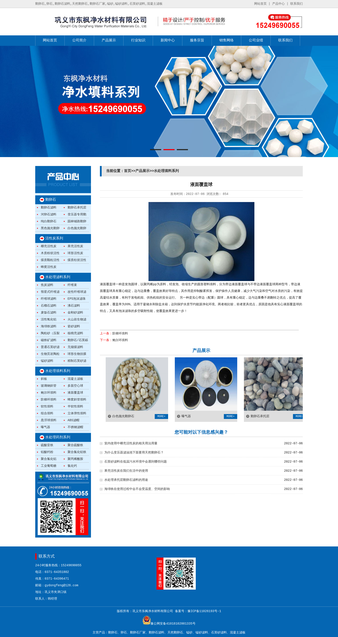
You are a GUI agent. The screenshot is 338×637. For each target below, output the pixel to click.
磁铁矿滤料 (48, 340)
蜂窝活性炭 (48, 267)
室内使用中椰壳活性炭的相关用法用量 (130, 443)
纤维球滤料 (48, 299)
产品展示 (109, 40)
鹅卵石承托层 (77, 207)
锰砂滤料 (47, 361)
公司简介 (79, 40)
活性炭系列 (54, 239)
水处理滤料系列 (57, 277)
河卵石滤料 (48, 214)
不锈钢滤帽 (75, 427)
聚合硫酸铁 (75, 445)
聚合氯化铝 (48, 459)
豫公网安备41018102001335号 (173, 623)
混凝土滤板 (75, 379)
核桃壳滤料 (75, 333)
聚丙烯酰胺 (75, 459)
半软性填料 (75, 406)
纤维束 (72, 285)
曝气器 (45, 427)
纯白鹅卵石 (48, 221)
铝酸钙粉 (47, 452)
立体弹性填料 (77, 413)
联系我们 (296, 4)
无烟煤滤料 (75, 347)
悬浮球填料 (48, 420)
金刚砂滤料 (75, 312)
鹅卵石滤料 (48, 207)
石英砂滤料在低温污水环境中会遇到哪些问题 (135, 461)
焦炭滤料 (47, 285)
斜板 (44, 379)
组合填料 (47, 413)
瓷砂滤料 (74, 326)
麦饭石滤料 (48, 312)
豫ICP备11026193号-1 (204, 611)
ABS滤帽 (73, 420)
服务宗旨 (197, 40)
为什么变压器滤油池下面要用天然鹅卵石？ (134, 452)
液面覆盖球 (75, 392)
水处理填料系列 (57, 371)
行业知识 (138, 40)
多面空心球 (75, 386)
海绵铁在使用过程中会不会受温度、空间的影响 (137, 489)
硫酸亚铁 (47, 445)
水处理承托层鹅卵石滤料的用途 (126, 480)
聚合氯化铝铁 (77, 452)
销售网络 (226, 40)
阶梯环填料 (48, 399)
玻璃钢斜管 (48, 386)
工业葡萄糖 (48, 466)
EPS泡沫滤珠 (77, 299)
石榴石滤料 (48, 305)
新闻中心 (168, 40)
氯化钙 (72, 466)
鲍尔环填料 (48, 392)
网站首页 (260, 4)
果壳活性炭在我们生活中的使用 (126, 471)
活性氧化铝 (48, 319)
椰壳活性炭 (48, 246)
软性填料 (47, 406)
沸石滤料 (74, 305)
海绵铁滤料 (48, 326)
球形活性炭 (75, 253)
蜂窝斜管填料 (77, 399)
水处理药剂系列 (57, 437)
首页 (127, 171)
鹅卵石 (50, 200)
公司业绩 (256, 40)
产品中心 (278, 4)
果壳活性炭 (75, 246)
